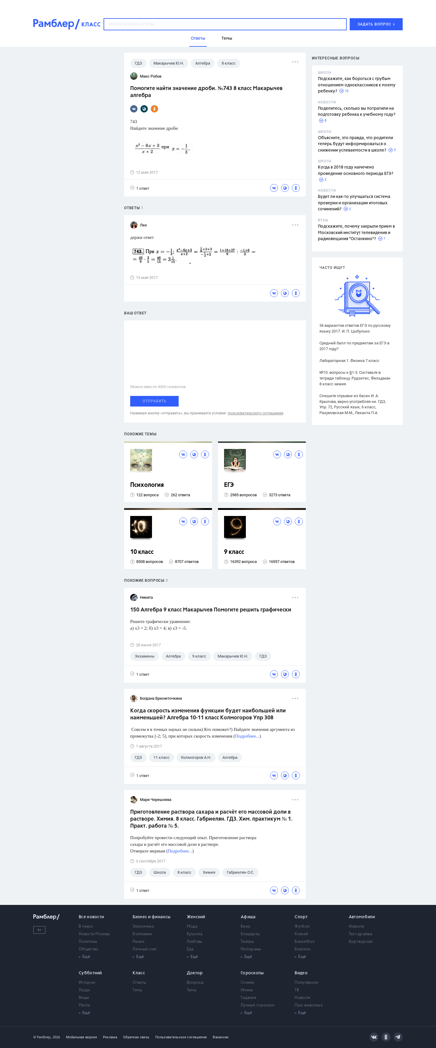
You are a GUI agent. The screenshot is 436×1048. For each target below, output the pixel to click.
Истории (87, 983)
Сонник (248, 983)
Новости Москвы (94, 934)
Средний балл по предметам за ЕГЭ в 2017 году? (354, 346)
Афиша (248, 917)
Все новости (91, 917)
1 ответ (139, 188)
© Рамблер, (42, 1037)
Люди (84, 990)
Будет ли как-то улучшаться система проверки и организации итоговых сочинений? (354, 203)
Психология (147, 485)
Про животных (309, 1005)
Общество (88, 949)
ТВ (297, 990)
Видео (301, 973)
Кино (245, 927)
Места (84, 1005)
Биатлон (302, 949)
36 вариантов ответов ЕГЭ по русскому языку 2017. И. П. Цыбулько (355, 328)
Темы (137, 990)
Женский (196, 917)
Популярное (306, 983)
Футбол (302, 927)
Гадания (248, 998)
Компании (142, 934)
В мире (86, 927)
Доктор (195, 973)
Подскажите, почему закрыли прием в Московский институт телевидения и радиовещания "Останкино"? (356, 232)
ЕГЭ (229, 485)
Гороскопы (252, 973)
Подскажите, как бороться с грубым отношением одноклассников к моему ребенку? (356, 85)
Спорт (301, 917)
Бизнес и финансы (151, 917)
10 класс (142, 552)
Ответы (139, 983)
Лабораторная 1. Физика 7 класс (349, 360)
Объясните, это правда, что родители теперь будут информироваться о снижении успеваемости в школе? (355, 144)
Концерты (250, 934)
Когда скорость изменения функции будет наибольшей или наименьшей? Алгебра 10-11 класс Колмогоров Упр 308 (208, 714)
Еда (190, 949)
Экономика (143, 927)
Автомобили (362, 917)
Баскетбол (305, 942)
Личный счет (145, 949)
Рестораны (251, 949)
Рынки (138, 942)
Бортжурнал (361, 942)
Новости (357, 927)
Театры (247, 942)
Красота (195, 934)
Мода (192, 927)
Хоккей (301, 934)
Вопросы (195, 983)
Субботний (90, 973)
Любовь (194, 942)
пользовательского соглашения (255, 413)
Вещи (84, 998)
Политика (88, 942)
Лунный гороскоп (258, 1005)
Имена (247, 990)
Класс (139, 973)
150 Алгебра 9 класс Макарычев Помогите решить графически (210, 610)
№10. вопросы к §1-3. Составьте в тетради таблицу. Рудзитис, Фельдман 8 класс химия (355, 378)
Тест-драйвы (360, 934)
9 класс (234, 552)
